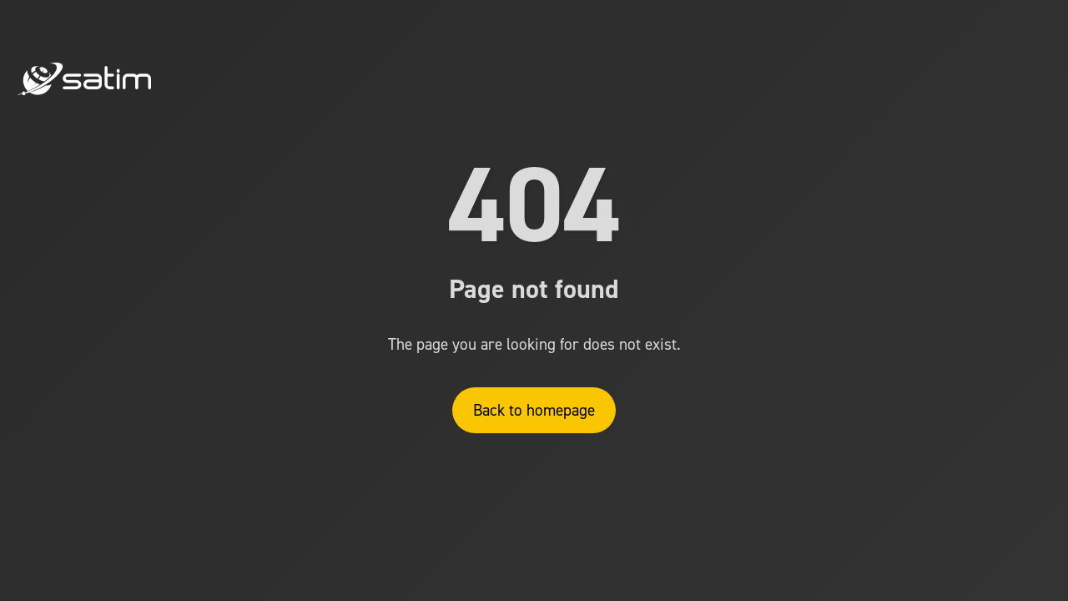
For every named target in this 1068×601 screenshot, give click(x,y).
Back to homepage (534, 410)
